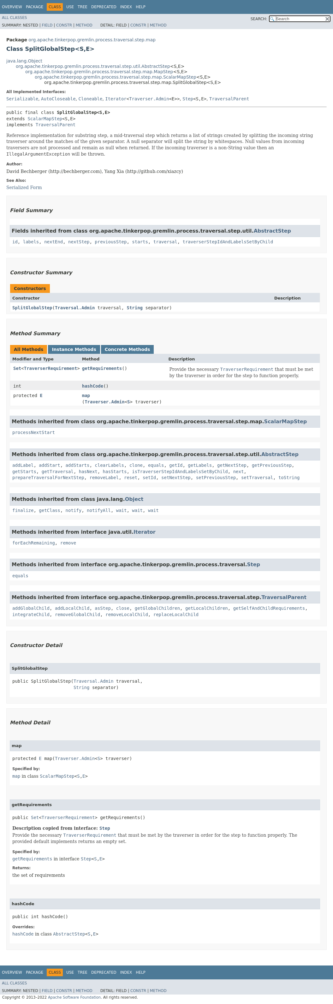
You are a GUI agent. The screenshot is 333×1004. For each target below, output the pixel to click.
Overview (12, 7)
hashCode (92, 386)
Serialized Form (24, 187)
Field (47, 25)
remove (68, 542)
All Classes (14, 17)
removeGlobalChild (77, 614)
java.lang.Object (24, 60)
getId (175, 465)
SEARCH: (259, 19)
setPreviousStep (216, 477)
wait (121, 510)
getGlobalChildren (157, 608)
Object (134, 499)
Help (141, 7)
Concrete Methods (127, 349)
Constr (64, 25)
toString (289, 477)
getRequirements (102, 368)
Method (84, 25)
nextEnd (53, 241)
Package (34, 7)
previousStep (111, 241)
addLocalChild (72, 608)
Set (17, 368)
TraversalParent (229, 98)
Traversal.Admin (75, 307)
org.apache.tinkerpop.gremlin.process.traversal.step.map (92, 39)
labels (31, 241)
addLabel (22, 465)
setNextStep (176, 477)
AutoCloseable (58, 98)
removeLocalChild (126, 614)
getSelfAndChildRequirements (269, 608)
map (86, 395)
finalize (22, 510)
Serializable (22, 98)
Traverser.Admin (149, 98)
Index (126, 7)
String (135, 307)
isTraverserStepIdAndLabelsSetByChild (180, 471)
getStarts (24, 471)
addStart (49, 465)
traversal (165, 241)
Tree (82, 7)
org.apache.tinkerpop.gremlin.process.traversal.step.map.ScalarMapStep (115, 77)
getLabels (200, 465)
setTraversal (257, 477)
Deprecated (103, 7)
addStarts (78, 465)
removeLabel (104, 477)
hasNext (88, 471)
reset (130, 477)
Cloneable (91, 98)
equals (156, 465)
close (122, 608)
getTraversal (58, 471)
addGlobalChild (31, 608)
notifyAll (99, 510)
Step (187, 98)
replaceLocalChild (176, 614)
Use (70, 7)
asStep (103, 608)
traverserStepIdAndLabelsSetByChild (228, 241)
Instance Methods (74, 349)
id (15, 241)
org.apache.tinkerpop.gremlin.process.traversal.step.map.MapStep (99, 71)
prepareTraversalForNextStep (48, 477)
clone (136, 465)
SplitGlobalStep (32, 307)
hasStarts (115, 471)
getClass (49, 510)
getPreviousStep (272, 465)
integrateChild (31, 614)
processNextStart (33, 432)
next (238, 471)
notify (74, 510)
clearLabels (109, 465)
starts (140, 241)
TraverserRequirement (50, 368)
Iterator (115, 98)
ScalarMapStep (44, 118)
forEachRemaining (33, 542)
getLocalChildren (206, 608)
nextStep (78, 241)
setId (149, 477)
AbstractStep (272, 231)
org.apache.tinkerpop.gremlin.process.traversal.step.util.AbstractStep (93, 66)
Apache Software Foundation (74, 997)
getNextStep (232, 465)
